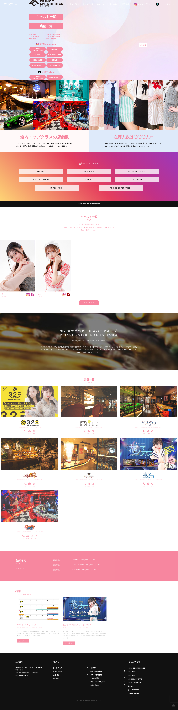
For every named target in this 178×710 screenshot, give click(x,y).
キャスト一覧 (46, 16)
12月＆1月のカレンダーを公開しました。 (86, 565)
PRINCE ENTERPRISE (37, 49)
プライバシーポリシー (97, 682)
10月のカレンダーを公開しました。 (84, 569)
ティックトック (165, 4)
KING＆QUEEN (37, 60)
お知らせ (32, 34)
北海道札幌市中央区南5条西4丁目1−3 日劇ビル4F (148, 479)
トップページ (57, 668)
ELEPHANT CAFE (54, 55)
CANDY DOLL (37, 65)
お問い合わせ (51, 39)
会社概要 (32, 39)
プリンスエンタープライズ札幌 (33, 627)
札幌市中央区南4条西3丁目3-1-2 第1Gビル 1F (29, 479)
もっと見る (89, 303)
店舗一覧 (46, 26)
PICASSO (37, 55)
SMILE (54, 60)
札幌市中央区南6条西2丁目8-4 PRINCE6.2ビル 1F (148, 427)
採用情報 (126, 4)
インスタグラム (143, 4)
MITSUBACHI (55, 65)
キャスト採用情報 (53, 34)
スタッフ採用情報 (53, 36)
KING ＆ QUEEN (41, 180)
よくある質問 (34, 36)
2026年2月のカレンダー (27, 625)
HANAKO (54, 49)
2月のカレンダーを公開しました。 (84, 560)
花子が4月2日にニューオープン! (77, 625)
